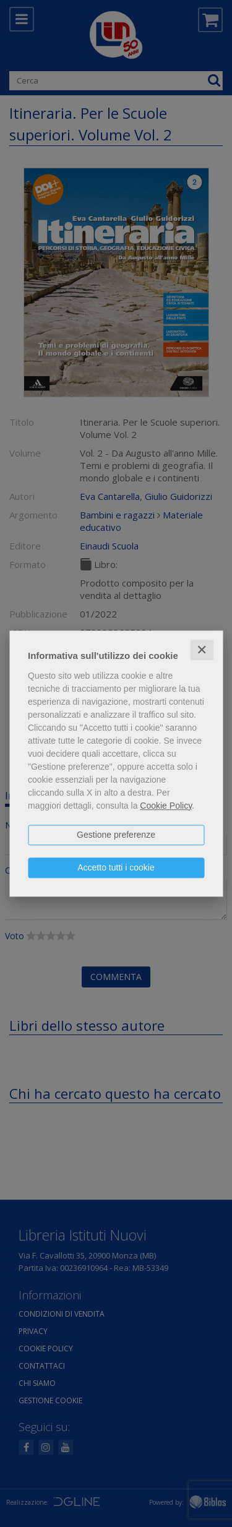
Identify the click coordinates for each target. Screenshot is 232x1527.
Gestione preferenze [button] (116, 835)
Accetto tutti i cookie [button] (116, 867)
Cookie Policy (166, 806)
